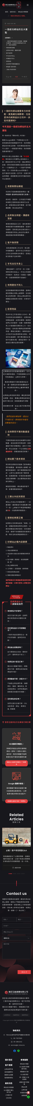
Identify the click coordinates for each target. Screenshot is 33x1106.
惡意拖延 (8, 61)
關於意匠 (8, 1060)
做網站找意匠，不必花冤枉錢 (16, 597)
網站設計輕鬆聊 (23, 12)
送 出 (24, 972)
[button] (10, 873)
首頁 (6, 12)
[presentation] (15, 964)
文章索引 (9, 38)
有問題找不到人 (10, 58)
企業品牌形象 (8, 1069)
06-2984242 (16, 1042)
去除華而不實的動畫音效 (13, 64)
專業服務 (24, 1060)
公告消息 (9, 1098)
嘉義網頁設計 (25, 1015)
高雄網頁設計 (16, 1015)
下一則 (24, 77)
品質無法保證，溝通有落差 (13, 50)
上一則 (8, 77)
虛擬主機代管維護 (24, 1083)
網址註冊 (24, 1087)
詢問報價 (24, 1096)
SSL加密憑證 (24, 1075)
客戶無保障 (9, 53)
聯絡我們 (19, 3)
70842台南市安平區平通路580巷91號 (16, 1035)
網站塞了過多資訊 (11, 67)
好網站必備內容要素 (17, 541)
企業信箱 (24, 1090)
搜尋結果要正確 (15, 517)
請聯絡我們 (17, 604)
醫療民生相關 (8, 1075)
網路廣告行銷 (24, 1072)
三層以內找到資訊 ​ (11, 69)
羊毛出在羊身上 (10, 56)
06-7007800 (16, 1038)
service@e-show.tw (16, 1045)
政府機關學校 (8, 1072)
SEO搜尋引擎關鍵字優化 (24, 1068)
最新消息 (8, 1083)
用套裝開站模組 (10, 48)
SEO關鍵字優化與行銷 (9, 1091)
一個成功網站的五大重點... (17, 16)
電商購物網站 (8, 1078)
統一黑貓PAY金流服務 (24, 1078)
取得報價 (19, 6)
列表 (16, 77)
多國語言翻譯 (24, 1093)
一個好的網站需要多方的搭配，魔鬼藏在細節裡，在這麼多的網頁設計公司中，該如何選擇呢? (16, 43)
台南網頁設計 (7, 1015)
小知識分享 (8, 1095)
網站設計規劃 (24, 1064)
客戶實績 (8, 1065)
